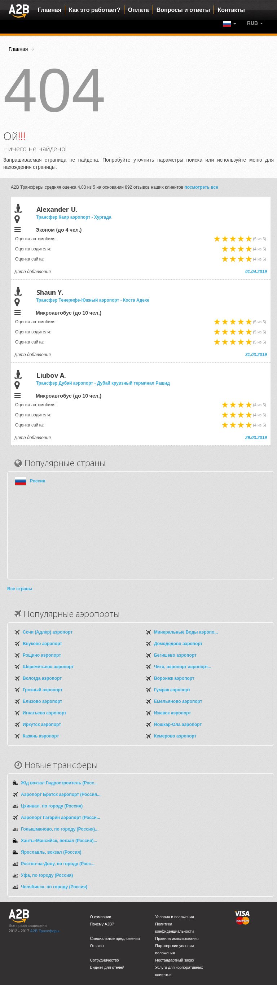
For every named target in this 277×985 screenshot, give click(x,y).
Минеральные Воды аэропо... (186, 632)
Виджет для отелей (107, 967)
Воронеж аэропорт (174, 678)
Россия (37, 480)
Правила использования (177, 938)
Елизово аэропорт (42, 701)
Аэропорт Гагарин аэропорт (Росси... (60, 817)
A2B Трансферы (44, 931)
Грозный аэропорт (43, 689)
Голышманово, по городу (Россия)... (59, 829)
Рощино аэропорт (42, 655)
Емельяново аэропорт (178, 701)
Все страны (19, 588)
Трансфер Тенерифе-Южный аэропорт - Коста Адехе (92, 300)
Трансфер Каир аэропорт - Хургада (73, 217)
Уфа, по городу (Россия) (47, 875)
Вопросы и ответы (183, 10)
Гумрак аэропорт (172, 689)
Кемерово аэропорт (175, 736)
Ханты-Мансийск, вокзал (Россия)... (59, 840)
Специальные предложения (115, 938)
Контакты (231, 10)
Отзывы (97, 946)
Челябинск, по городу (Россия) (54, 886)
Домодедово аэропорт (178, 643)
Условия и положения (174, 917)
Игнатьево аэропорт (44, 712)
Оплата (138, 10)
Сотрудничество (104, 960)
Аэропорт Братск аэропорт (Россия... (61, 794)
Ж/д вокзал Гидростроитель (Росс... (59, 782)
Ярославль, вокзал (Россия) (51, 852)
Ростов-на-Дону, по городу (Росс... (57, 863)
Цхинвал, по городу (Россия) (52, 806)
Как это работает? (94, 10)
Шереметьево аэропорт (48, 666)
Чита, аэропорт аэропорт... (182, 666)
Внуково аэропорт (42, 643)
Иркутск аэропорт (42, 724)
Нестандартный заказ (174, 960)
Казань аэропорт (41, 736)
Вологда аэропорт (42, 678)
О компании (100, 917)
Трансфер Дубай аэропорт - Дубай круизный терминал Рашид (103, 383)
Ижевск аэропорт (172, 712)
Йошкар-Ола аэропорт (178, 724)
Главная (49, 10)
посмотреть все (201, 187)
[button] (255, 23)
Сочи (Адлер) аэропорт (47, 632)
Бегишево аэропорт (175, 655)
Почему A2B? (102, 924)
